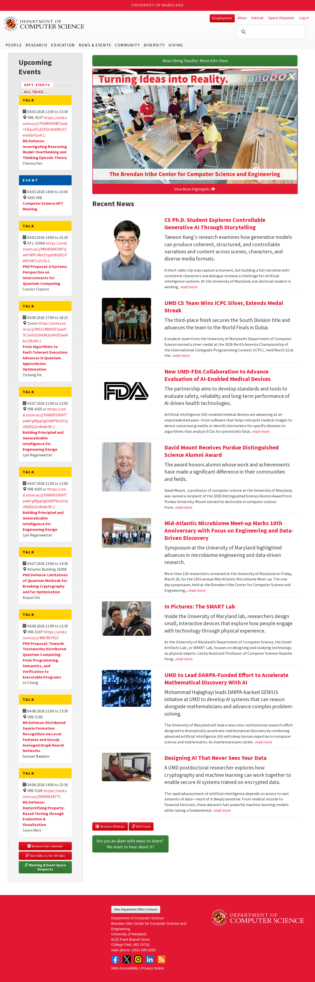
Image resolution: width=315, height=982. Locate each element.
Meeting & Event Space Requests (46, 867)
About (242, 18)
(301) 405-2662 (144, 950)
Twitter (127, 959)
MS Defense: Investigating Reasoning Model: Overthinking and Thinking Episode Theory (45, 149)
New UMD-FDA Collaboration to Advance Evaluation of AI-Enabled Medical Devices (217, 375)
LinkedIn (150, 959)
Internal (257, 18)
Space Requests (281, 18)
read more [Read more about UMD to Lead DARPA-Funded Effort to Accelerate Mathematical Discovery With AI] (263, 741)
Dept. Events (39, 84)
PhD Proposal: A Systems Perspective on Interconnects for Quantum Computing (45, 275)
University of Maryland (158, 5)
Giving (176, 45)
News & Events (95, 45)
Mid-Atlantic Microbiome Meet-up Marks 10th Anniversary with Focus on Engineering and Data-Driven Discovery (228, 530)
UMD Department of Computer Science (44, 24)
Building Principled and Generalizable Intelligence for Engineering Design (43, 441)
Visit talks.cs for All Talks (45, 855)
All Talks (34, 91)
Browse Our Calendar (45, 846)
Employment (222, 18)
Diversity (154, 45)
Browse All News (110, 826)
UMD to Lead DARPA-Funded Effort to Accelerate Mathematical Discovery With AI (226, 678)
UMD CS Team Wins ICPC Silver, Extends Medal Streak (223, 306)
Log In (304, 18)
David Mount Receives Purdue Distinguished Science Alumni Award (221, 451)
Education (63, 45)
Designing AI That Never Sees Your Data (215, 758)
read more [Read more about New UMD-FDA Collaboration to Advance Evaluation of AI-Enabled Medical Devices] (260, 431)
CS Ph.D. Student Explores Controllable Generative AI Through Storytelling (214, 223)
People (14, 45)
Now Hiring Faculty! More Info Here (195, 60)
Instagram (138, 959)
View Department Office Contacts (136, 909)
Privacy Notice (152, 968)
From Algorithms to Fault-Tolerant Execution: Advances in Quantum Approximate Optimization (45, 357)
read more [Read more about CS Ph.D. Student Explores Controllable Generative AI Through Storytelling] (189, 286)
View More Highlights (195, 189)
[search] (270, 32)
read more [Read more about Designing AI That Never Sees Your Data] (222, 810)
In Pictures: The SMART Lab (199, 606)
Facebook (115, 959)
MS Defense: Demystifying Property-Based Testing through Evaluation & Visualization (44, 813)
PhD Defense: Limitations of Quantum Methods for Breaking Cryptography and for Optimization (45, 583)
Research (36, 45)
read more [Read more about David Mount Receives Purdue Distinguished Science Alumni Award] (183, 507)
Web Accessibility (125, 968)
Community (127, 45)
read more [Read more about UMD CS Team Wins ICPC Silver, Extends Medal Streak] (181, 355)
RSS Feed (141, 826)
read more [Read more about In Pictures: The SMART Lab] (184, 658)
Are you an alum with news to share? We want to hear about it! (130, 844)
